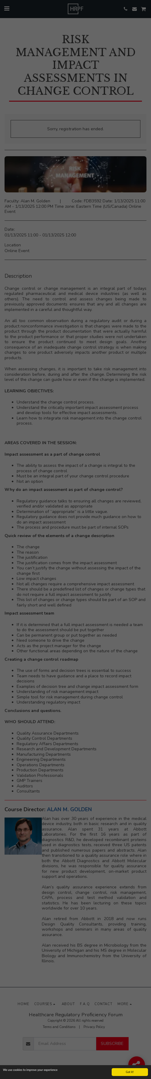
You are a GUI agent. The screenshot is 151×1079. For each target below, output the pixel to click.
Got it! (130, 1072)
